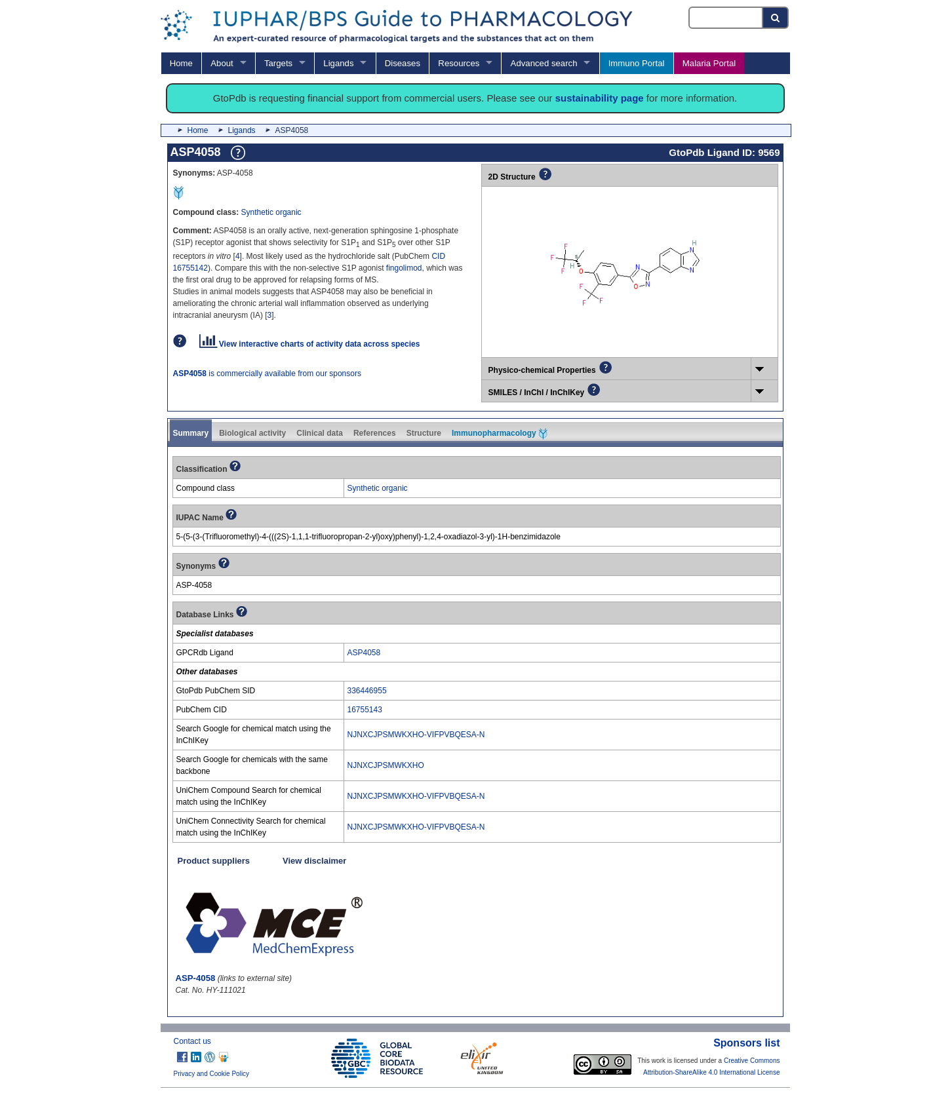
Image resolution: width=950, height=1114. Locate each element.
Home (181, 63)
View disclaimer (314, 861)
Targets (278, 63)
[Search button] (776, 18)
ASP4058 (364, 652)
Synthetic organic (271, 212)
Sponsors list (746, 1042)
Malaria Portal (709, 63)
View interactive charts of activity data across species (309, 344)
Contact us (192, 1041)
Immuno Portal (636, 63)
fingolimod (404, 268)
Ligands (338, 63)
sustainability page (599, 98)
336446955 (367, 690)
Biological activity (252, 433)
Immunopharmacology (499, 434)
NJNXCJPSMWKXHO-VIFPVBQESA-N (416, 734)
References (374, 433)
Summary (191, 433)
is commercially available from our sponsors (267, 373)
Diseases (402, 63)
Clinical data (319, 433)
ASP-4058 (196, 978)
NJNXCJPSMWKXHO (385, 765)
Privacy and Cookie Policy (212, 1073)
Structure (423, 433)
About (221, 63)
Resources (458, 63)
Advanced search (544, 63)
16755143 (364, 709)
